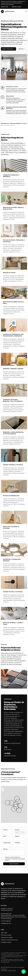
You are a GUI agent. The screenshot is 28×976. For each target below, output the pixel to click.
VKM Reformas (7, 11)
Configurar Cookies (6, 942)
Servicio (17, 829)
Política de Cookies (6, 935)
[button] (12, 803)
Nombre (5, 829)
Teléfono (17, 836)
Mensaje (5, 849)
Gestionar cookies (16, 6)
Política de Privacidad (6, 937)
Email (5, 836)
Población (18, 842)
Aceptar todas (4, 6)
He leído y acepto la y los (15, 859)
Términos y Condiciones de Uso (9, 940)
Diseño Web (4, 970)
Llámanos (22, 48)
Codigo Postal (7, 842)
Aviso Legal (4, 932)
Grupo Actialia (12, 970)
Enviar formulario (14, 863)
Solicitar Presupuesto (8, 48)
